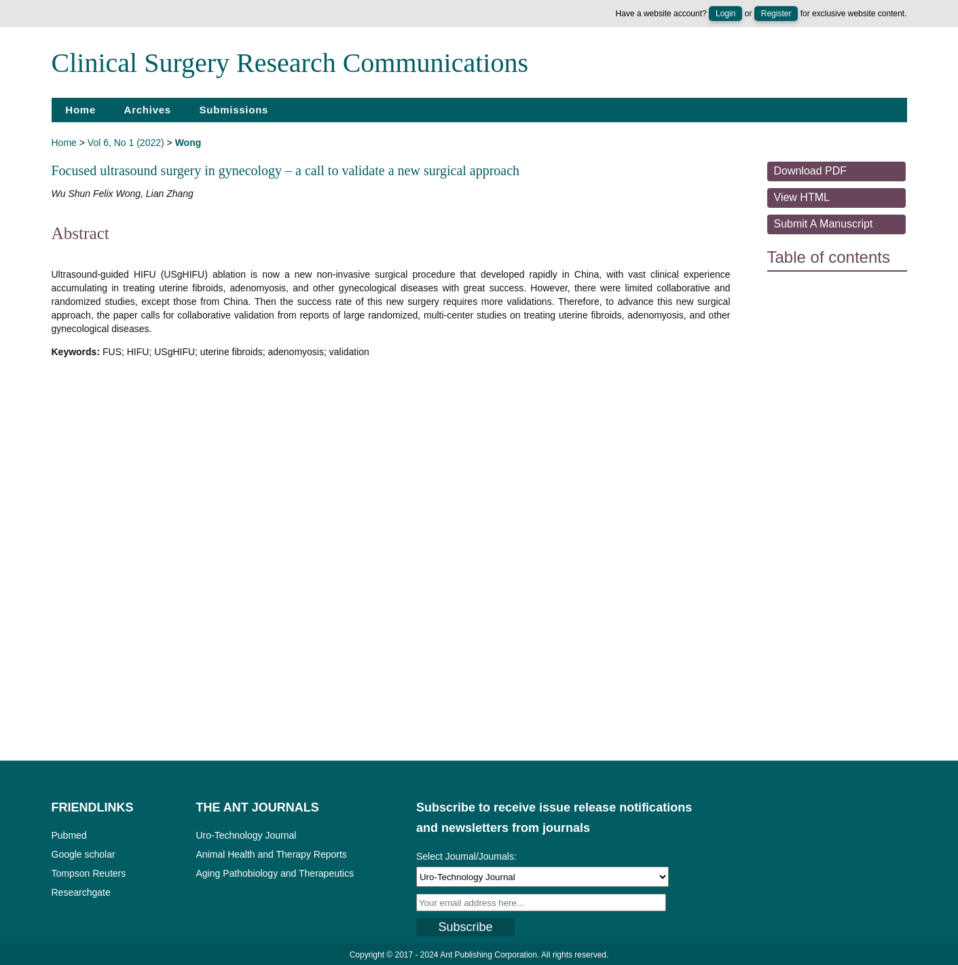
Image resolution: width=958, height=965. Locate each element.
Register (776, 13)
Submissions (234, 109)
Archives (147, 109)
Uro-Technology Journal (246, 835)
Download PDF (810, 171)
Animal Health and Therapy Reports (271, 854)
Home (80, 109)
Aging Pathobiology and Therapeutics (275, 873)
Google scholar (83, 854)
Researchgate (81, 892)
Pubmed (69, 835)
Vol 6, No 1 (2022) (126, 142)
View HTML (802, 197)
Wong (188, 142)
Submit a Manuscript (823, 224)
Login (725, 13)
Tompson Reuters (89, 873)
